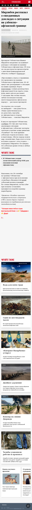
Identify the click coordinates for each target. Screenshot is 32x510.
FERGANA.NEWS (16, 2)
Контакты (4, 504)
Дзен (6, 213)
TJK (8, 5)
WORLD (17, 5)
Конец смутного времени (9, 470)
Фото (21, 8)
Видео (16, 8)
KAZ (2, 5)
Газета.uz (20, 74)
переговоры (6, 89)
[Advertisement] (16, 241)
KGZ (5, 5)
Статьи (10, 8)
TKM (11, 5)
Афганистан (15, 30)
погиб (24, 180)
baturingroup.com (17, 508)
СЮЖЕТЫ (27, 8)
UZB (14, 5)
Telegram (23, 211)
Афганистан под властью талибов (10, 32)
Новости (4, 8)
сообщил (4, 124)
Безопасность (23, 30)
